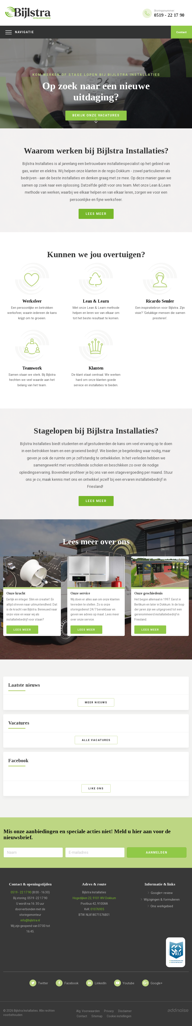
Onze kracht (15, 593)
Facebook (18, 760)
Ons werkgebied (162, 906)
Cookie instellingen (119, 1016)
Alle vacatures (96, 740)
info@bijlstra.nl (30, 920)
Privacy (109, 1011)
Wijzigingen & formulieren (162, 899)
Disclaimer (125, 1011)
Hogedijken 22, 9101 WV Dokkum (94, 898)
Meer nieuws (96, 702)
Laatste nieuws (24, 685)
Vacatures (18, 723)
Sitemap (97, 1016)
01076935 (97, 909)
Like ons (96, 788)
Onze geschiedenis (148, 593)
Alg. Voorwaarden (88, 1011)
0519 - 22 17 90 (21, 892)
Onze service (80, 593)
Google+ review (162, 893)
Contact (181, 32)
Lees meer (22, 629)
